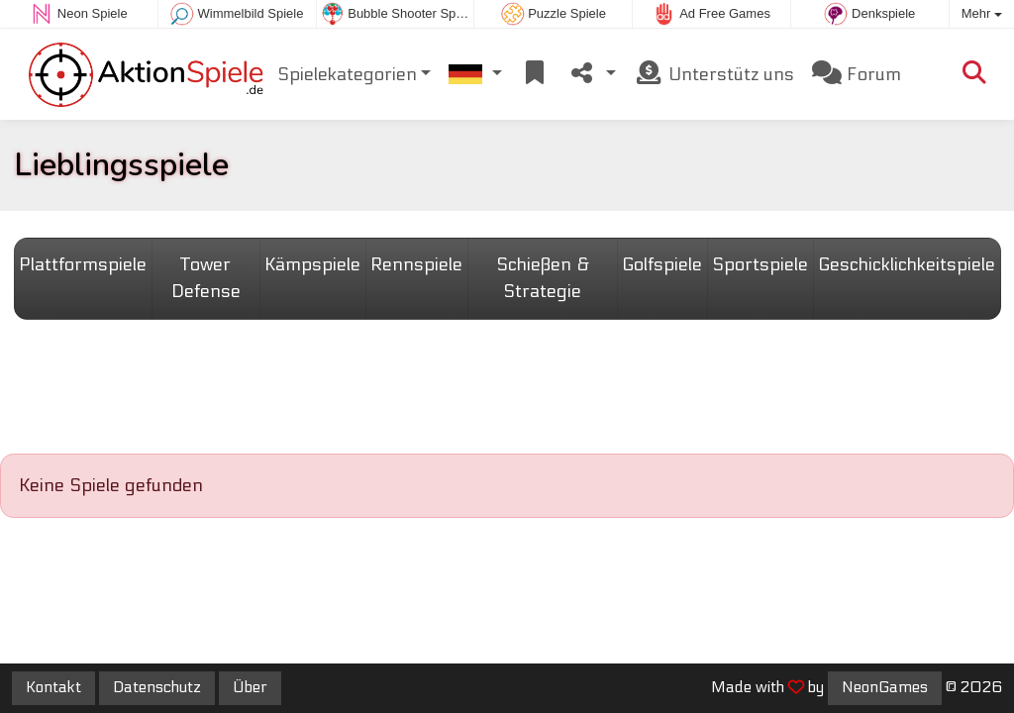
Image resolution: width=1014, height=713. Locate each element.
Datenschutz (157, 687)
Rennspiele (416, 265)
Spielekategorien (347, 74)
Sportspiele (760, 265)
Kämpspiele (312, 265)
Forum (856, 73)
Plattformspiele (83, 265)
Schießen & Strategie (542, 278)
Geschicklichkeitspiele (906, 265)
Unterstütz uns (714, 73)
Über (250, 687)
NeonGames (885, 687)
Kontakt (53, 687)
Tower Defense (206, 278)
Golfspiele (662, 265)
